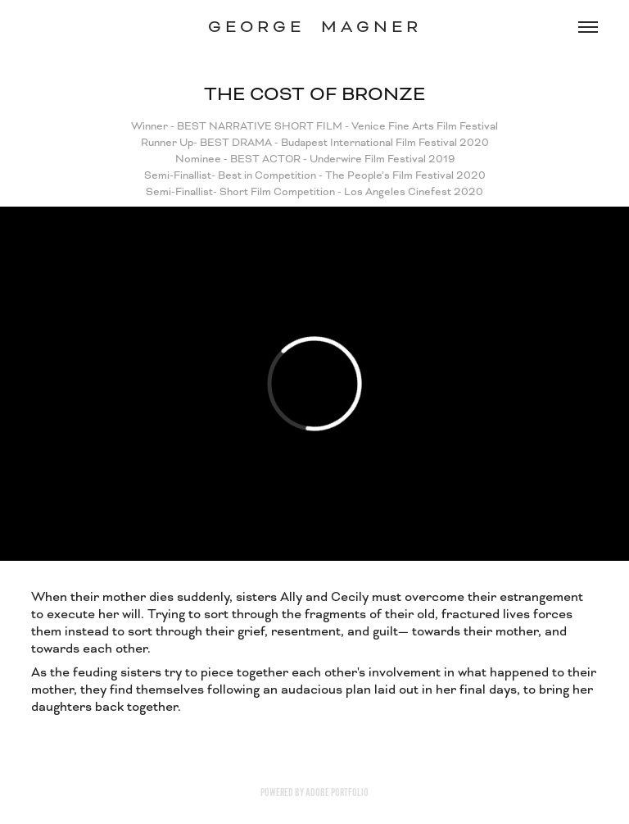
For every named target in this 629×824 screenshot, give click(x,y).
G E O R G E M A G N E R (315, 26)
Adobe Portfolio (337, 792)
